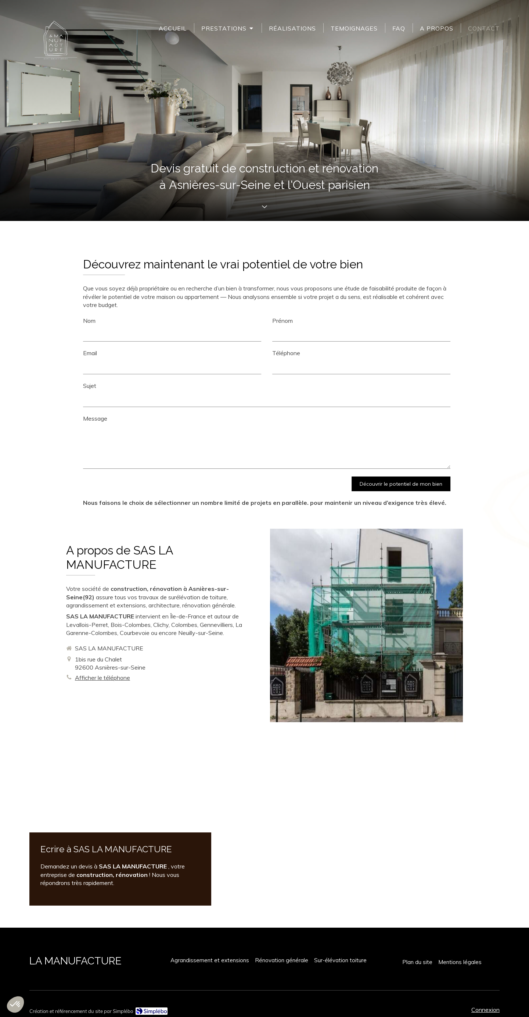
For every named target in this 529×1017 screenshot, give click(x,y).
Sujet (476, 385)
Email (477, 353)
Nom (476, 320)
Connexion (485, 1009)
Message (482, 418)
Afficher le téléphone (102, 677)
